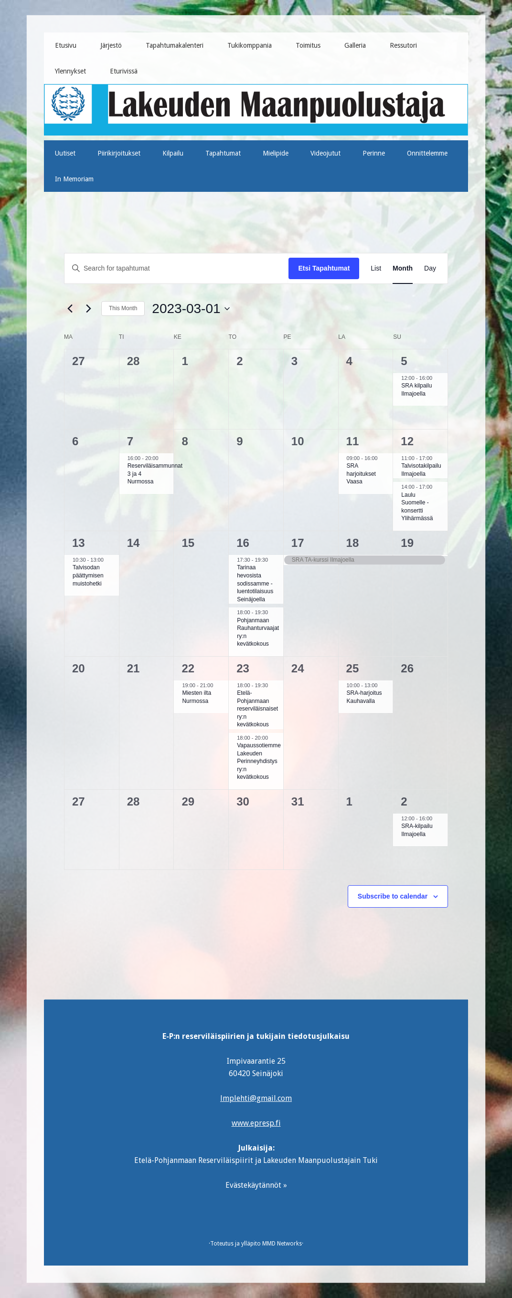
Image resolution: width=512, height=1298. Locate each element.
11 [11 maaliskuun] (352, 441)
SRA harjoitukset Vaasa (361, 473)
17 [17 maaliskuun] (297, 542)
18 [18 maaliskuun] (352, 542)
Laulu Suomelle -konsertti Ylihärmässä (417, 507)
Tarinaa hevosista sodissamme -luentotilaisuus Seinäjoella (255, 583)
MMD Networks (282, 1243)
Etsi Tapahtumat (324, 268)
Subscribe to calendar (392, 896)
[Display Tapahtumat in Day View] (430, 268)
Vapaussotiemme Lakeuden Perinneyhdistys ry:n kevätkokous (259, 761)
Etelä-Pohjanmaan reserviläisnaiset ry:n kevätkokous (257, 709)
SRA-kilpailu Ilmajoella (416, 830)
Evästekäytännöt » (256, 1185)
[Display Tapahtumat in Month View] (403, 268)
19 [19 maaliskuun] (407, 542)
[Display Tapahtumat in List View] (376, 268)
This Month (123, 308)
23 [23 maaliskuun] (242, 668)
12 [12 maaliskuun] (407, 441)
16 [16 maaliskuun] (242, 542)
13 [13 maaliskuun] (78, 542)
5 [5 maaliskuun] (404, 361)
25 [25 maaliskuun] (352, 668)
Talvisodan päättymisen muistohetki (88, 575)
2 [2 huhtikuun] (404, 801)
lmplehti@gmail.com (256, 1098)
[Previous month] (69, 308)
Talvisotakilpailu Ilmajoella (421, 469)
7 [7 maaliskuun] (130, 441)
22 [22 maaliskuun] (187, 668)
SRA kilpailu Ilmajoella (416, 389)
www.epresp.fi (256, 1123)
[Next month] (88, 308)
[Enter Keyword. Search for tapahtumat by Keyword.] (176, 268)
